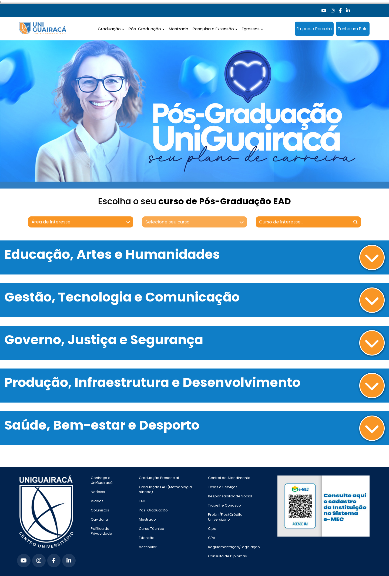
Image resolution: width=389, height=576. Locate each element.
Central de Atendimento (229, 477)
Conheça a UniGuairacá (102, 480)
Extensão (147, 537)
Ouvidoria (99, 519)
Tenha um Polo (353, 29)
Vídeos (97, 501)
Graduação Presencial (159, 477)
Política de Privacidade (101, 531)
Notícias (98, 492)
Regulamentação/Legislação (234, 547)
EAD (142, 501)
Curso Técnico (151, 528)
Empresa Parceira (314, 29)
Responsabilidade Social (230, 496)
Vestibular (148, 547)
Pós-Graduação (153, 510)
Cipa (212, 528)
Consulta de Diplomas (227, 556)
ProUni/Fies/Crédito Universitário (225, 517)
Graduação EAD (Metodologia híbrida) (165, 489)
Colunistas (100, 510)
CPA (211, 537)
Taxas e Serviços (222, 487)
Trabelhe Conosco (224, 505)
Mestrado (178, 29)
